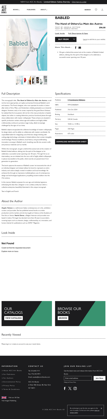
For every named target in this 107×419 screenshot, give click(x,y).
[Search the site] (87, 9)
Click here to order (79, 2)
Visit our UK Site (13, 397)
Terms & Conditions (11, 389)
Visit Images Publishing (9, 401)
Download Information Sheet (71, 142)
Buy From (63, 39)
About (41, 10)
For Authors (8, 378)
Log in (85, 39)
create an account (18, 344)
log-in (8, 344)
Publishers (29, 10)
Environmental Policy (12, 382)
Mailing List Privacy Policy (70, 382)
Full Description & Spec (78, 33)
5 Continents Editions (76, 100)
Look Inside (60, 33)
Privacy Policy (9, 385)
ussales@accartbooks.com (41, 377)
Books (15, 10)
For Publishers (9, 374)
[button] (96, 9)
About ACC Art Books (12, 370)
